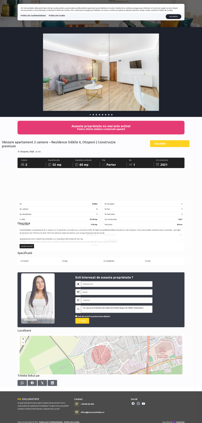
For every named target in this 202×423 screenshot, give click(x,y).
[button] (90, 114)
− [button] (23, 374)
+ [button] (23, 370)
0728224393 (30, 355)
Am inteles (173, 16)
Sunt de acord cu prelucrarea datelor (92, 352)
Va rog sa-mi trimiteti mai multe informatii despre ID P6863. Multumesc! (117, 345)
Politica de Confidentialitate (33, 16)
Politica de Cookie (57, 16)
